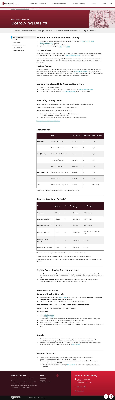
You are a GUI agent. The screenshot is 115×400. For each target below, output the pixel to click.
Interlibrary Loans (69, 91)
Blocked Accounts (18, 50)
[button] (106, 396)
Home (13, 9)
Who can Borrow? (18, 37)
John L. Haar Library (86, 375)
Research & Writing (78, 3)
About (104, 3)
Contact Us (43, 378)
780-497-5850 (81, 387)
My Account (63, 297)
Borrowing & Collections (38, 3)
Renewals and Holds (19, 45)
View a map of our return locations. (48, 121)
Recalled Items (17, 47)
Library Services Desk (86, 89)
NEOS (68, 47)
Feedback (42, 380)
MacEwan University (45, 381)
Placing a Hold (49, 315)
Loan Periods (17, 39)
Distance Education (46, 43)
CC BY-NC (32, 397)
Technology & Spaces (59, 3)
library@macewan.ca (73, 55)
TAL (61, 47)
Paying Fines (16, 42)
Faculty (93, 3)
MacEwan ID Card (88, 41)
